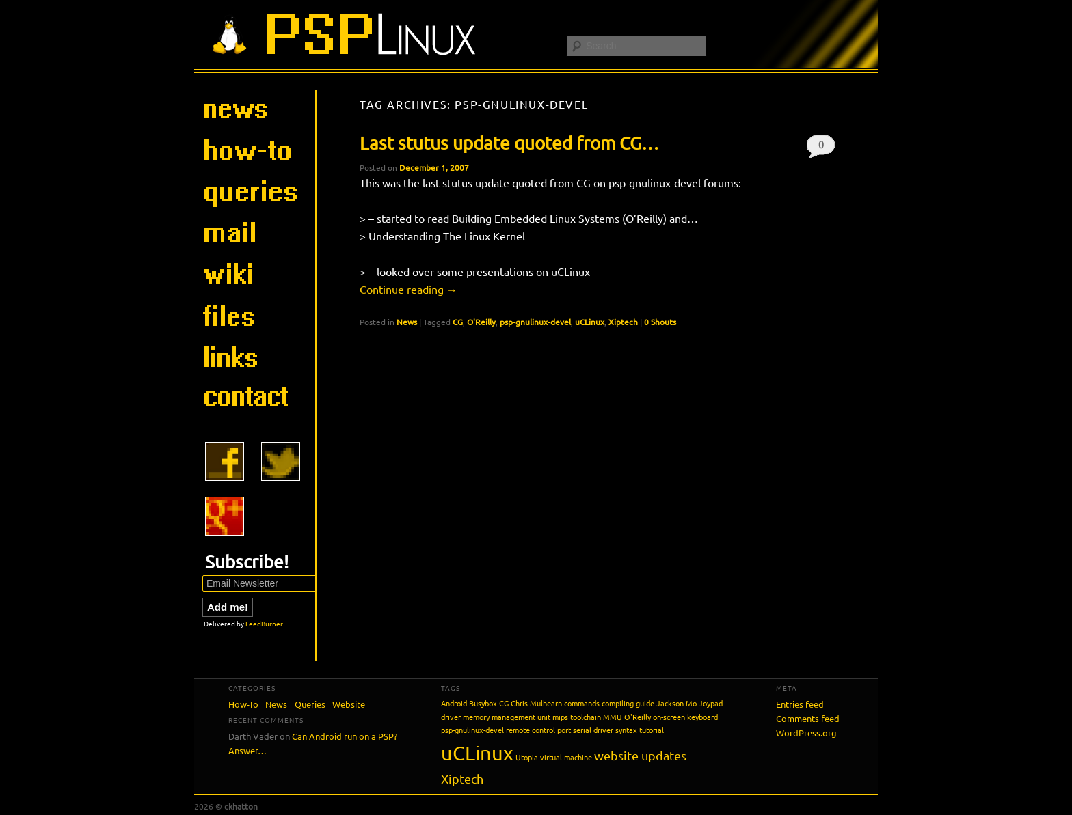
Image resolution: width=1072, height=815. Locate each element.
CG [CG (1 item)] (504, 702)
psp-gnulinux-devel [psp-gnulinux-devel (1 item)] (472, 729)
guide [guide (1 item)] (645, 702)
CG (458, 321)
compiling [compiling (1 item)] (618, 702)
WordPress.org (806, 732)
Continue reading (408, 289)
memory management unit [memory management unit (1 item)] (506, 716)
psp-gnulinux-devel (535, 321)
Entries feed (800, 704)
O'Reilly (481, 321)
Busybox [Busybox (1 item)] (483, 702)
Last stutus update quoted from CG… (509, 143)
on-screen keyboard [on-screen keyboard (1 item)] (685, 716)
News (407, 321)
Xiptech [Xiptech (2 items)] (462, 778)
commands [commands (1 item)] (582, 702)
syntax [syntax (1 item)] (626, 729)
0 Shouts (820, 148)
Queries (310, 704)
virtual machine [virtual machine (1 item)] (566, 756)
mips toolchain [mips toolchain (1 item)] (576, 716)
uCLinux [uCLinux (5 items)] (477, 752)
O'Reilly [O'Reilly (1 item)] (637, 716)
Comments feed (808, 718)
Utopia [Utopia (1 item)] (526, 756)
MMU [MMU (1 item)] (612, 716)
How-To (243, 704)
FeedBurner (264, 623)
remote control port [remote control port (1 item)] (538, 729)
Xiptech (623, 321)
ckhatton (241, 806)
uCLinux (589, 321)
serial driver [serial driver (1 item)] (593, 729)
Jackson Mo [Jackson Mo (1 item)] (676, 702)
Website (348, 704)
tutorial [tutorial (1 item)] (651, 729)
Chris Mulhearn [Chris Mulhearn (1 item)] (536, 702)
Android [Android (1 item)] (454, 702)
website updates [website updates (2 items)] (640, 755)
